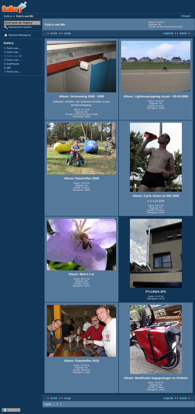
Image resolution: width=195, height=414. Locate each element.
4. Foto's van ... (12, 60)
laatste (183, 33)
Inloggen (186, 16)
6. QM (7, 68)
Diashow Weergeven (20, 35)
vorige (67, 33)
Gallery (8, 16)
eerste (53, 33)
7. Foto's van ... (12, 71)
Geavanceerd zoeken (20, 27)
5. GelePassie (11, 64)
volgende (168, 33)
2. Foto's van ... (12, 52)
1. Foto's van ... (12, 48)
